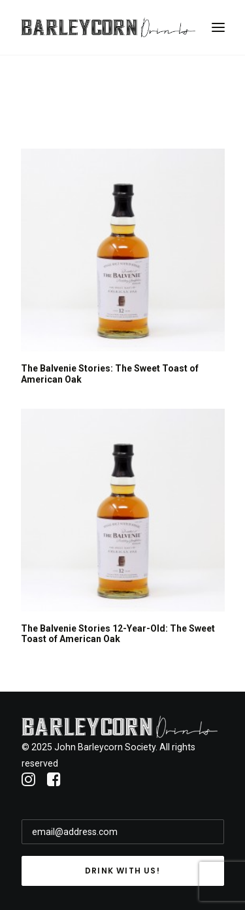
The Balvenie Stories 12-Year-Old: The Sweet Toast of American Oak (118, 634)
